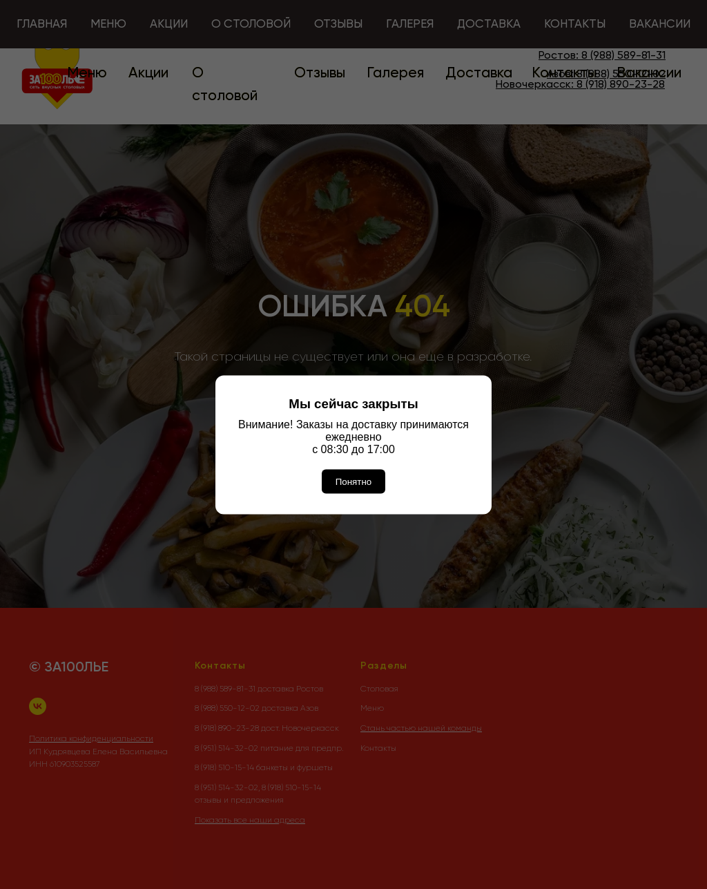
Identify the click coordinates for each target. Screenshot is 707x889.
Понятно (353, 481)
